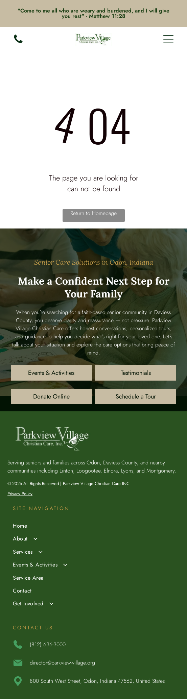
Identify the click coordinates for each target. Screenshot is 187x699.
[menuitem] (93, 526)
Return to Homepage (93, 213)
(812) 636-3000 (48, 644)
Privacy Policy (19, 493)
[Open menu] (168, 39)
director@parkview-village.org (62, 663)
